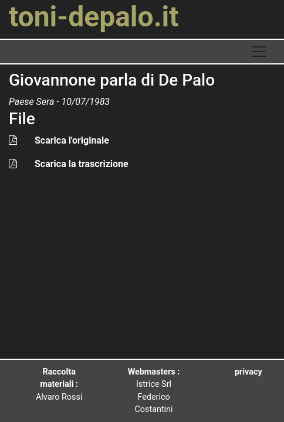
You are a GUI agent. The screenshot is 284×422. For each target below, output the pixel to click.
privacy (248, 372)
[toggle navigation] (258, 51)
